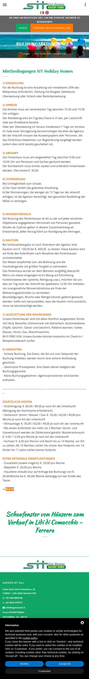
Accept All (64, 663)
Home (26, 53)
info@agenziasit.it (15, 607)
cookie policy (30, 638)
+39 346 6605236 (13, 597)
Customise (45, 671)
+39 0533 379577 (13, 602)
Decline (24, 663)
